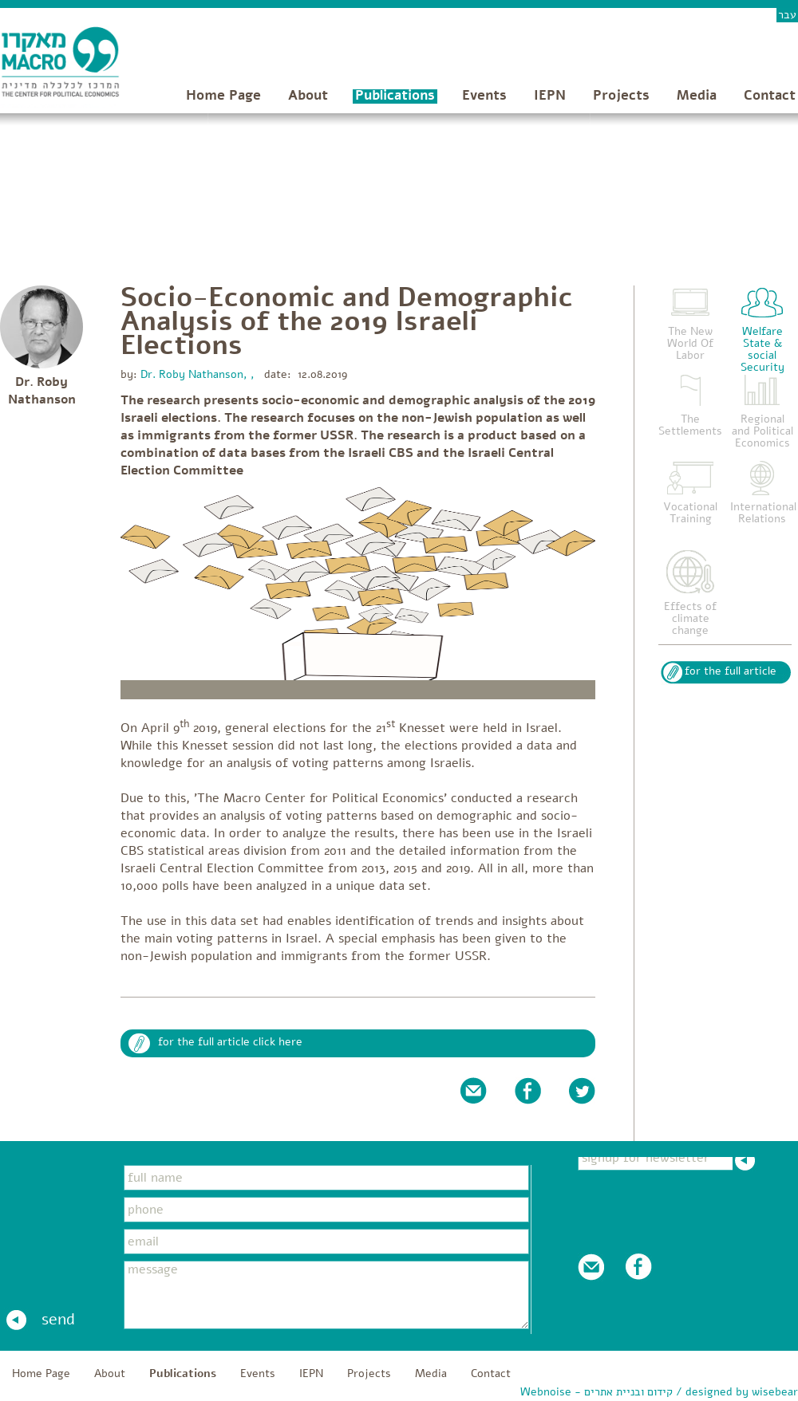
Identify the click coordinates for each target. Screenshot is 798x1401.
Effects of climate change (690, 618)
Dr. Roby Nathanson (42, 390)
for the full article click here (230, 1041)
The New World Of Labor (690, 343)
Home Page (223, 95)
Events (484, 95)
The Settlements (690, 425)
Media (697, 95)
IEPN (550, 95)
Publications (395, 95)
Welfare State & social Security (762, 349)
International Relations (763, 512)
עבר (787, 14)
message (326, 1295)
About (308, 95)
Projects (621, 95)
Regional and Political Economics (762, 431)
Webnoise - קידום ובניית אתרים (596, 1391)
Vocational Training (690, 512)
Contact (770, 95)
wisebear (775, 1391)
